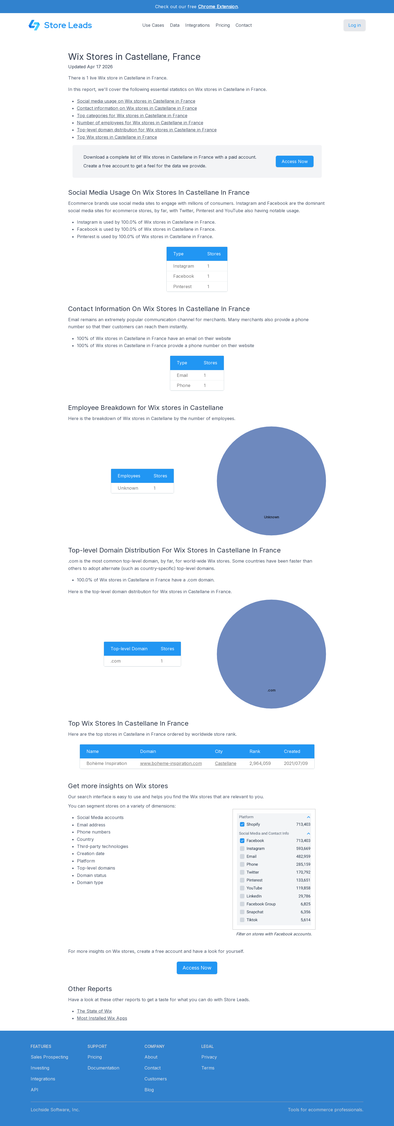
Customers (155, 1078)
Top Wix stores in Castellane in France (117, 137)
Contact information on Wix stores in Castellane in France (137, 108)
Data (174, 25)
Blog (149, 1089)
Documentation (103, 1068)
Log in (354, 25)
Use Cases (153, 25)
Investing (40, 1068)
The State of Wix (94, 1011)
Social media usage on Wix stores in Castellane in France (136, 101)
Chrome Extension (218, 6)
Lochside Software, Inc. (55, 1109)
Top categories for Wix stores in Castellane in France (132, 115)
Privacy (209, 1057)
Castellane (225, 763)
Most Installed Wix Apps (102, 1018)
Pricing (223, 25)
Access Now (295, 161)
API (34, 1089)
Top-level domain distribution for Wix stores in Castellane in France (147, 129)
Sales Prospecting (49, 1057)
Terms (208, 1068)
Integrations (197, 25)
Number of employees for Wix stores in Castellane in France (140, 122)
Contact (244, 25)
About (150, 1057)
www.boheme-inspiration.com (171, 763)
